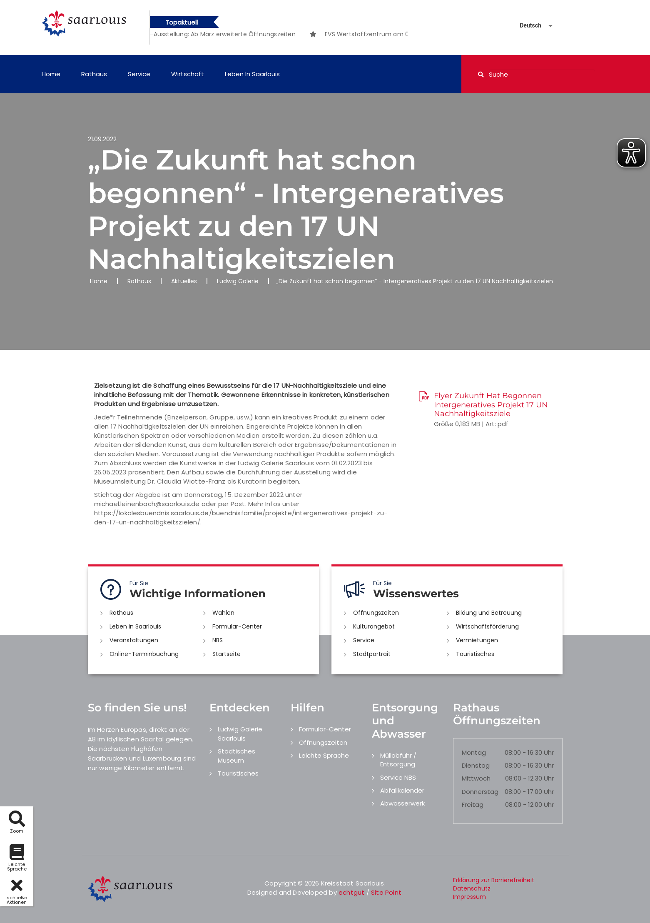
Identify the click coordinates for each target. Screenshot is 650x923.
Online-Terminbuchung (144, 654)
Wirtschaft (187, 74)
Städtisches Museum (236, 755)
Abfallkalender (402, 790)
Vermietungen (477, 640)
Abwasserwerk (402, 803)
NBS (217, 640)
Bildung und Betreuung (489, 613)
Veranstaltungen (134, 640)
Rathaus (94, 74)
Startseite (226, 654)
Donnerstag (480, 791)
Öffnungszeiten (376, 613)
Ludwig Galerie (238, 281)
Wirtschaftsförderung (487, 626)
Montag (474, 752)
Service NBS (398, 777)
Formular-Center (237, 626)
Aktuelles (184, 281)
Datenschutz (472, 888)
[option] (238, 34)
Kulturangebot (374, 626)
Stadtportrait (372, 654)
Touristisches (475, 654)
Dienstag (476, 765)
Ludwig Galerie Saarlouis (240, 733)
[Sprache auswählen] (526, 25)
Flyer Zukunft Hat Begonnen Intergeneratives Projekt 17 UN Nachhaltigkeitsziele (491, 404)
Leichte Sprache (324, 755)
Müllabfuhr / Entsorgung (398, 759)
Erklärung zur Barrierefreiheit (493, 880)
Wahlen (223, 613)
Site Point (386, 892)
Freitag (472, 804)
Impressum (469, 897)
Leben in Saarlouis (252, 74)
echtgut (351, 892)
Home (51, 74)
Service (139, 74)
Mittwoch (476, 778)
